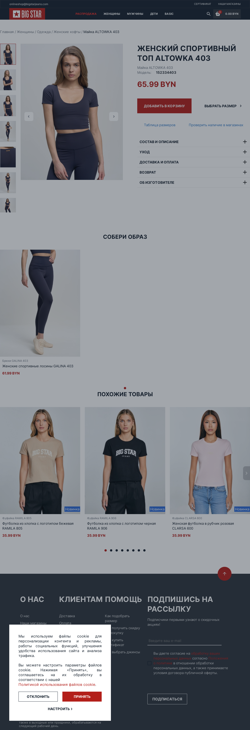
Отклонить (38, 696)
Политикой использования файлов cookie (56, 684)
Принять (82, 696)
